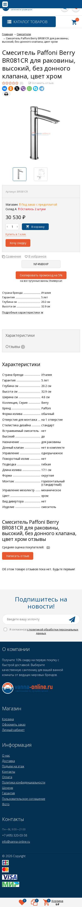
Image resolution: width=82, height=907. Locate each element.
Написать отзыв (17, 556)
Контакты (8, 772)
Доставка (8, 761)
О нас (6, 755)
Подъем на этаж (13, 766)
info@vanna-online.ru (16, 841)
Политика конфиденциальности (23, 782)
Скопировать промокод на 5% (41, 275)
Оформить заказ (13, 724)
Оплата (7, 777)
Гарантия (8, 793)
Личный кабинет (13, 730)
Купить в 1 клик (16, 234)
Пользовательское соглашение (23, 799)
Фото (6, 804)
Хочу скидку (18, 243)
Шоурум (7, 788)
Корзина (8, 719)
